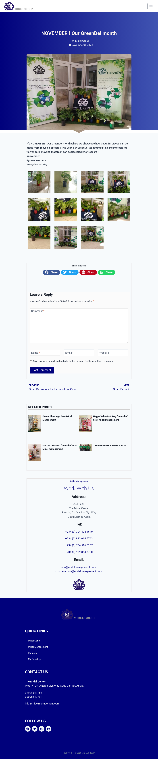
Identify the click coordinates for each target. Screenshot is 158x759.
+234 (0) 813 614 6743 (79, 538)
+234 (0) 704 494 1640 (79, 531)
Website (104, 352)
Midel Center (34, 640)
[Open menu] (151, 6)
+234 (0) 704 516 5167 (79, 545)
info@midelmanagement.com (79, 567)
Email (69, 352)
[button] (51, 272)
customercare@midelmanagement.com (79, 571)
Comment (37, 311)
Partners (32, 653)
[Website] (113, 352)
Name (35, 352)
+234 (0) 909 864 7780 (79, 552)
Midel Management (38, 646)
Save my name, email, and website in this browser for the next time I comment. (73, 361)
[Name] (45, 352)
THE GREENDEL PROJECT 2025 (109, 445)
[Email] (79, 352)
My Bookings (35, 659)
